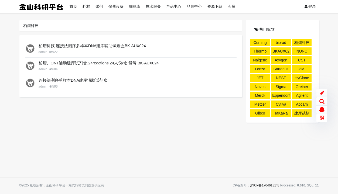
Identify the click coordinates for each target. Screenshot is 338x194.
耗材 (86, 6)
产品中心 (173, 6)
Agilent (302, 95)
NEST (281, 78)
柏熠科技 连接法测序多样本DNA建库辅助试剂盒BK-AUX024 (92, 46)
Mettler (260, 104)
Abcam (302, 104)
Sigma (281, 87)
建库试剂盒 (301, 114)
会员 (231, 6)
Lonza (260, 69)
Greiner (302, 87)
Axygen (281, 60)
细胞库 (134, 6)
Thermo (260, 51)
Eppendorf (281, 95)
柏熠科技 (301, 42)
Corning (260, 42)
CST (302, 60)
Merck (260, 95)
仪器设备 (116, 6)
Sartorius (281, 69)
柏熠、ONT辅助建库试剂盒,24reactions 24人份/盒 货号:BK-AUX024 (99, 63)
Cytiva (281, 104)
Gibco (260, 113)
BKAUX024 (280, 52)
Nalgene (260, 60)
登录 (310, 6)
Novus (260, 87)
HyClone (302, 78)
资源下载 (214, 6)
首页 (73, 6)
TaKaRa (281, 113)
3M (301, 69)
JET (260, 78)
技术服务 (153, 6)
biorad (281, 42)
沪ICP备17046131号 (264, 185)
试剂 (99, 6)
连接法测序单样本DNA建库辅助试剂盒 (73, 80)
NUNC (301, 51)
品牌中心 (194, 6)
